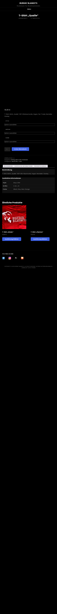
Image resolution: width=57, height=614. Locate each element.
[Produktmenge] (7, 412)
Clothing (13, 422)
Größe (8, 391)
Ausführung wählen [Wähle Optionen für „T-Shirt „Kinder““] (12, 582)
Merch (17, 422)
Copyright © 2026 (9, 609)
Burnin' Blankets (28, 3)
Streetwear (25, 422)
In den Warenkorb (20, 411)
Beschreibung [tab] (8, 428)
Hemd (13, 423)
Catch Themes (32, 611)
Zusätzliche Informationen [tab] (23, 428)
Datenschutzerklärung (42, 609)
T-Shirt (20, 423)
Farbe (7, 400)
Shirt (20, 422)
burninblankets (23, 18)
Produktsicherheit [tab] (40, 428)
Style (7, 383)
